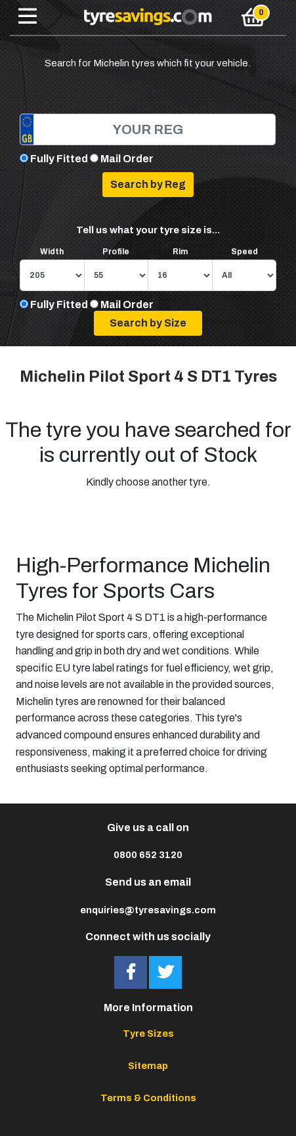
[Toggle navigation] (27, 17)
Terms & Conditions (148, 1098)
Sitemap (148, 1065)
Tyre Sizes (148, 1033)
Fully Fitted (59, 158)
